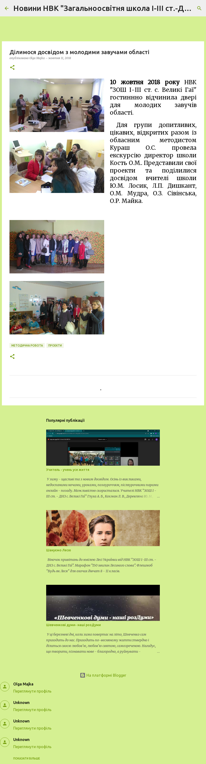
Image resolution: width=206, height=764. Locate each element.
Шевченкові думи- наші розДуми (73, 625)
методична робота (27, 345)
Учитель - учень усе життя (67, 470)
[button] (12, 68)
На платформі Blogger (103, 675)
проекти (55, 345)
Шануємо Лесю (58, 550)
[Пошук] (199, 8)
